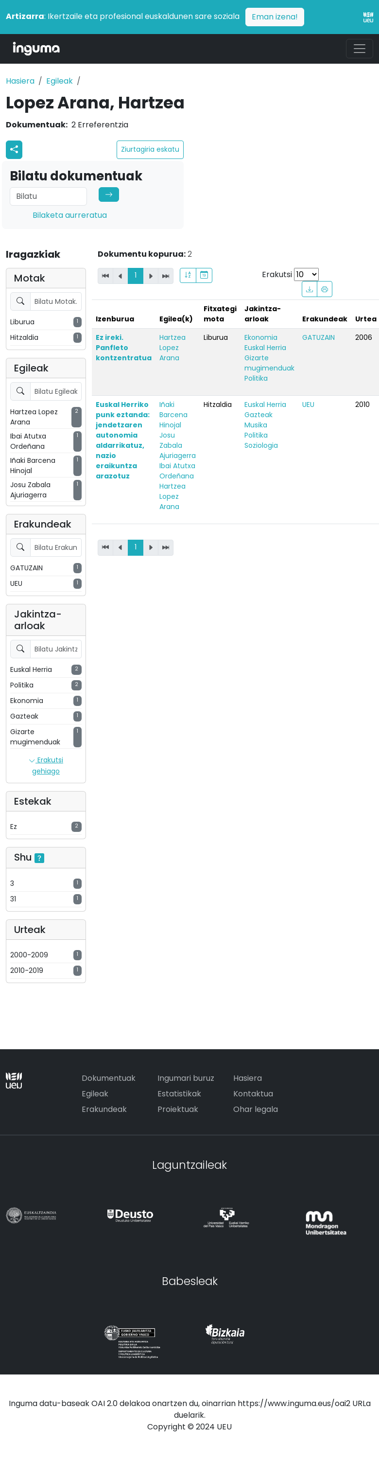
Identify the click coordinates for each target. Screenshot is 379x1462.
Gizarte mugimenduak (269, 363)
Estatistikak (179, 1093)
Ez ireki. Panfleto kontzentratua (124, 348)
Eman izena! (275, 16)
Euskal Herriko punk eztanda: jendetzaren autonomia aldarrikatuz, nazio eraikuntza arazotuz (123, 440)
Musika (255, 425)
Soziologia (261, 445)
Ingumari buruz (185, 1078)
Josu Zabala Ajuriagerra (177, 445)
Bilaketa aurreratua (70, 215)
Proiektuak (177, 1109)
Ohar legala (255, 1109)
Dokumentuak (109, 1078)
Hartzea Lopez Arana (172, 348)
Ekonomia (260, 337)
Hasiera (20, 81)
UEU (308, 404)
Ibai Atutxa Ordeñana (177, 471)
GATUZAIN (318, 337)
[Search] (48, 196)
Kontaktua (253, 1093)
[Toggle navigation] (359, 48)
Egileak (59, 81)
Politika (256, 378)
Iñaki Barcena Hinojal (173, 415)
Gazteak (258, 415)
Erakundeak (104, 1109)
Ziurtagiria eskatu (150, 149)
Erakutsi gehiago (46, 765)
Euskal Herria (265, 347)
